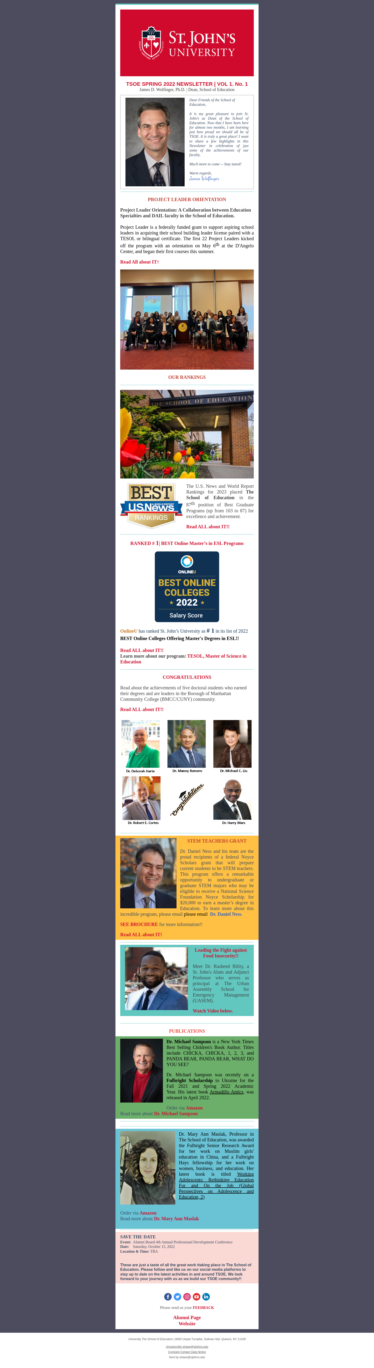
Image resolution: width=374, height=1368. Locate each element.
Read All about (136, 261)
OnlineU (128, 631)
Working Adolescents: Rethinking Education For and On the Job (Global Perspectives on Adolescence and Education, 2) (216, 1185)
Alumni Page (187, 1317)
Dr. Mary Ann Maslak (176, 1218)
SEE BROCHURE (139, 924)
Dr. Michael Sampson (176, 1113)
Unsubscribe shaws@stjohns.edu (187, 1346)
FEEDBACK (203, 1308)
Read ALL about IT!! (208, 526)
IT (154, 261)
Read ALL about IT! (141, 934)
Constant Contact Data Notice (187, 1352)
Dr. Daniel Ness (225, 914)
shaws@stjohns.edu (192, 1357)
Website (186, 1324)
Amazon (194, 1107)
